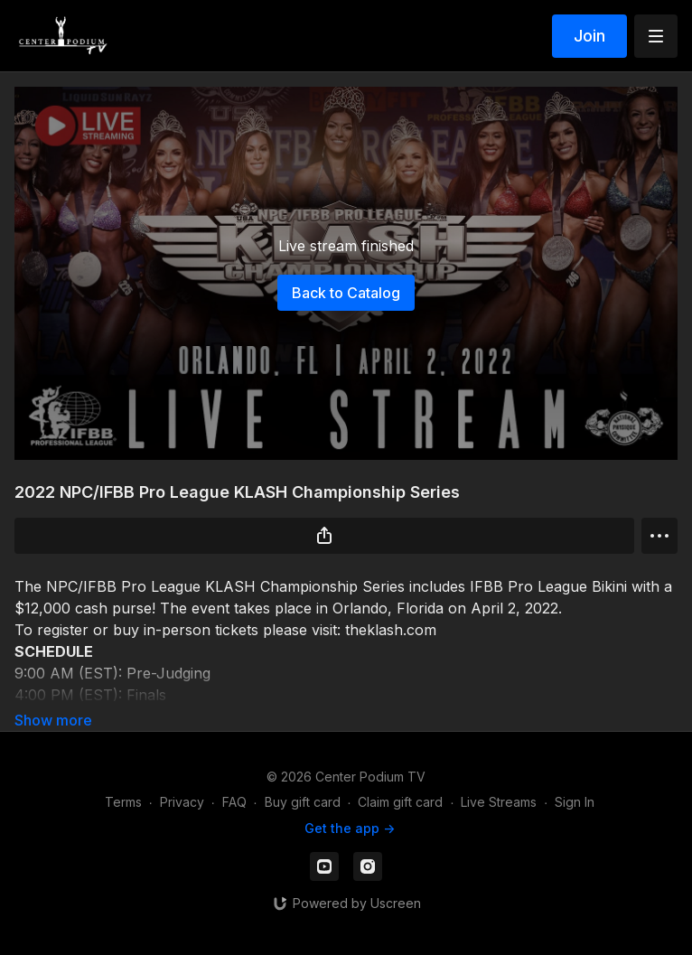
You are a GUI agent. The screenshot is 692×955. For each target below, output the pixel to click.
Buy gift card (303, 802)
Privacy (182, 802)
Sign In (574, 802)
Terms (123, 802)
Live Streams (499, 802)
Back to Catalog (346, 293)
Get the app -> (349, 828)
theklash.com (390, 630)
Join (589, 35)
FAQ (234, 802)
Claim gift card (400, 802)
